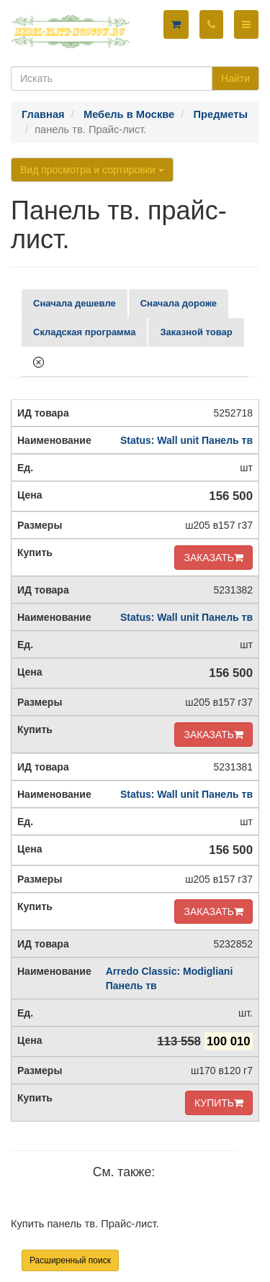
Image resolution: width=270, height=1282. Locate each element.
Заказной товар (196, 332)
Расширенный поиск (70, 1260)
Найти (235, 78)
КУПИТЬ (218, 1103)
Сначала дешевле (74, 303)
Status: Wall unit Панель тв (186, 440)
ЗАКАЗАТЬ (213, 557)
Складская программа (84, 332)
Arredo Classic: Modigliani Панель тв (169, 978)
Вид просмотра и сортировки (92, 170)
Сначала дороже (178, 303)
